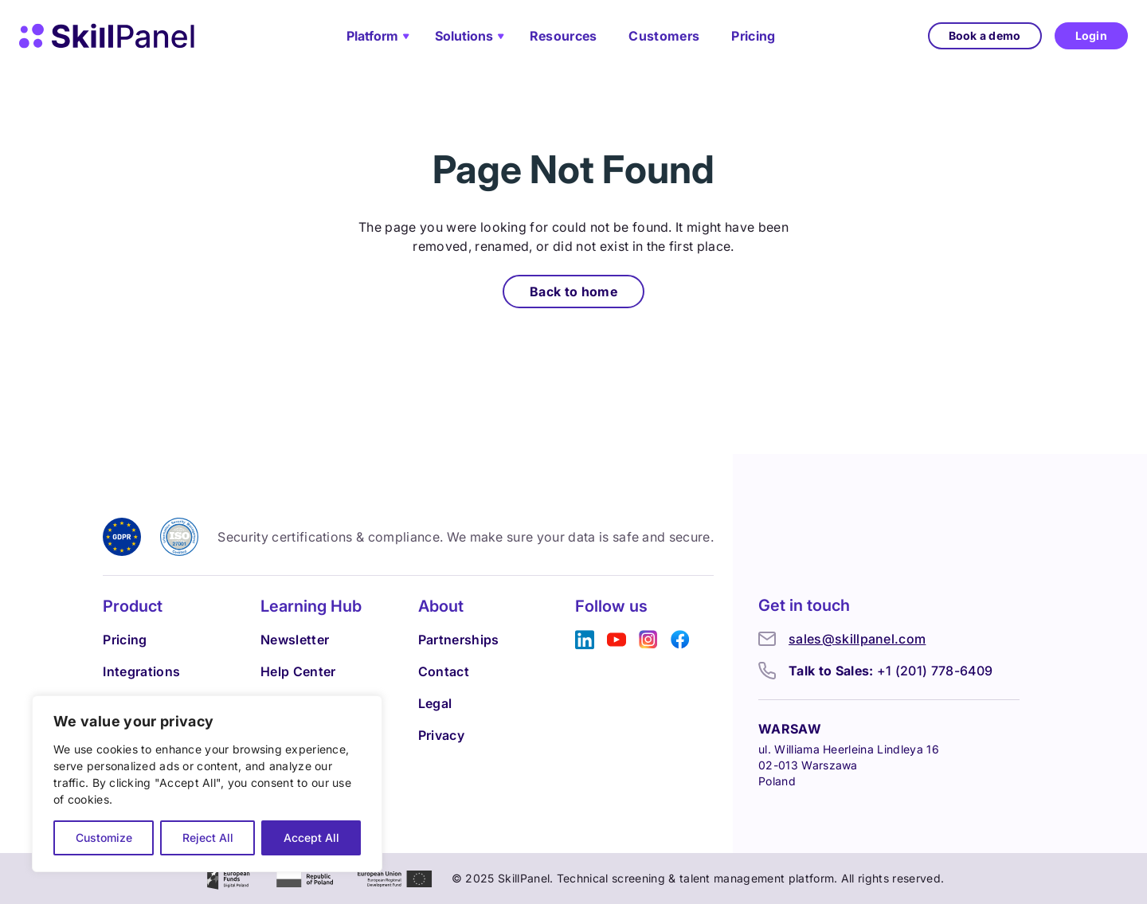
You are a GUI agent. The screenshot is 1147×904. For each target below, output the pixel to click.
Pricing (753, 36)
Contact (443, 671)
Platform (372, 36)
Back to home (573, 291)
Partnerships (458, 640)
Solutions (464, 36)
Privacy (441, 735)
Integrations (141, 671)
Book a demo (985, 35)
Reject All (207, 837)
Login (1091, 35)
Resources (563, 36)
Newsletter (294, 640)
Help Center (298, 671)
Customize (104, 837)
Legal (435, 703)
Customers (663, 36)
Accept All (311, 837)
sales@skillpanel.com (857, 639)
